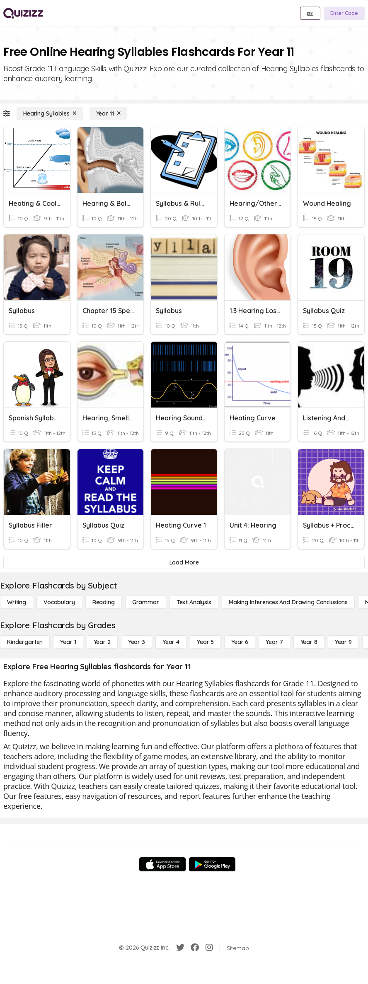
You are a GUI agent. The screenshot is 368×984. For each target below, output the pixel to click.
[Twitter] (180, 947)
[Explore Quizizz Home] (23, 13)
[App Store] (162, 864)
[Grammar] (145, 602)
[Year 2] (102, 642)
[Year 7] (274, 642)
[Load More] (184, 562)
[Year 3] (136, 642)
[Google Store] (212, 864)
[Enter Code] (344, 13)
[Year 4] (170, 642)
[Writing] (16, 602)
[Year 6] (239, 642)
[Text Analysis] (193, 602)
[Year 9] (343, 642)
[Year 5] (205, 642)
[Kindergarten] (25, 642)
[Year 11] (108, 113)
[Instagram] (209, 947)
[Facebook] (195, 947)
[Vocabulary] (59, 602)
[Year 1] (68, 642)
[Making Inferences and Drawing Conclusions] (288, 602)
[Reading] (103, 602)
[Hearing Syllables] (50, 113)
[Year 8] (308, 642)
